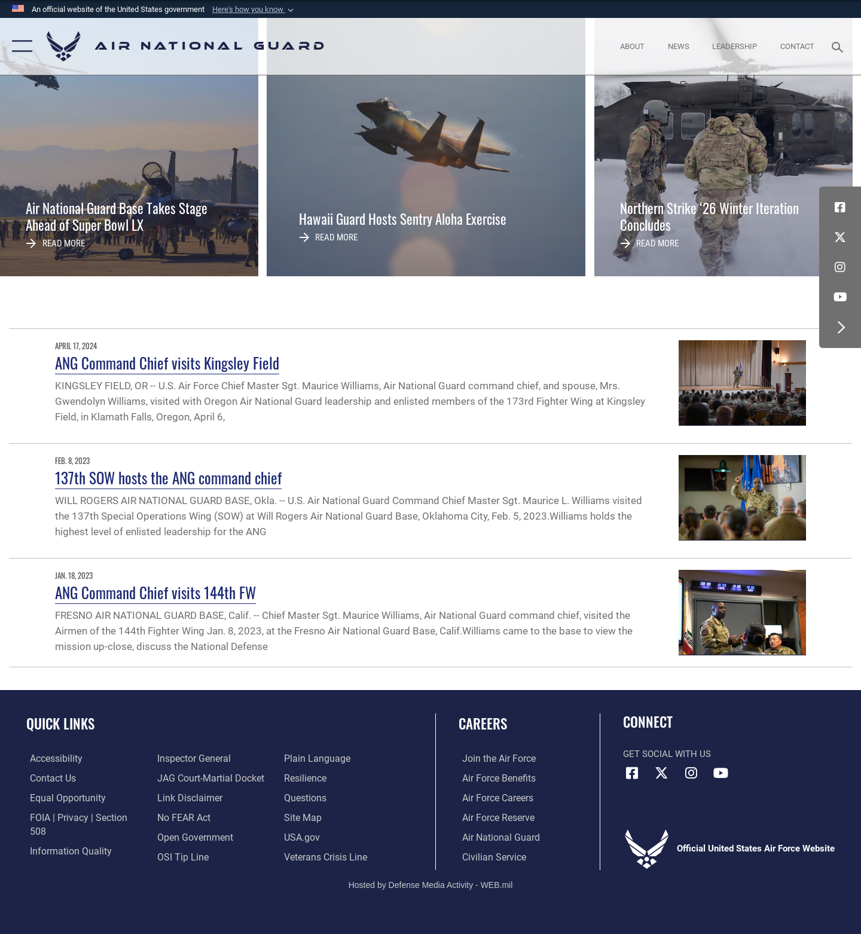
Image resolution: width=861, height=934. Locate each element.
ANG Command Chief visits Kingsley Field (167, 363)
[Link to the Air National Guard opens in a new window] (495, 836)
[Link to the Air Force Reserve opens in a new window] (494, 816)
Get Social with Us (667, 754)
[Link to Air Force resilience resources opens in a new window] (305, 758)
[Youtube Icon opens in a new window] (840, 297)
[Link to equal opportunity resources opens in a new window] (61, 797)
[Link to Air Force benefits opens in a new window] (494, 777)
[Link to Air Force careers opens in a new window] (494, 797)
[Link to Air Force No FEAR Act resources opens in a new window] (182, 797)
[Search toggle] (839, 46)
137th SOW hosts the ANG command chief (168, 477)
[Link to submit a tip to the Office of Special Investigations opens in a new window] (180, 836)
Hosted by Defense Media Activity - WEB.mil (431, 884)
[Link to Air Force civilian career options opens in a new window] (489, 855)
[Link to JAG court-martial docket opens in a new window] (207, 758)
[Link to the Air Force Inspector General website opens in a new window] (61, 855)
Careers (483, 723)
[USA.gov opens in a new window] (302, 816)
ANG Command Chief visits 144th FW (155, 592)
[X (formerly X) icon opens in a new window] (840, 237)
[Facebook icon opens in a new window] (840, 207)
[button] (254, 10)
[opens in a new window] (52, 758)
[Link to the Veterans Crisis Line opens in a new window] (325, 836)
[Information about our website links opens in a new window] (187, 777)
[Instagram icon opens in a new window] (840, 267)
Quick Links (60, 723)
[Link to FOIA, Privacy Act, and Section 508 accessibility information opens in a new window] (81, 816)
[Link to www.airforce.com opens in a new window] (494, 758)
